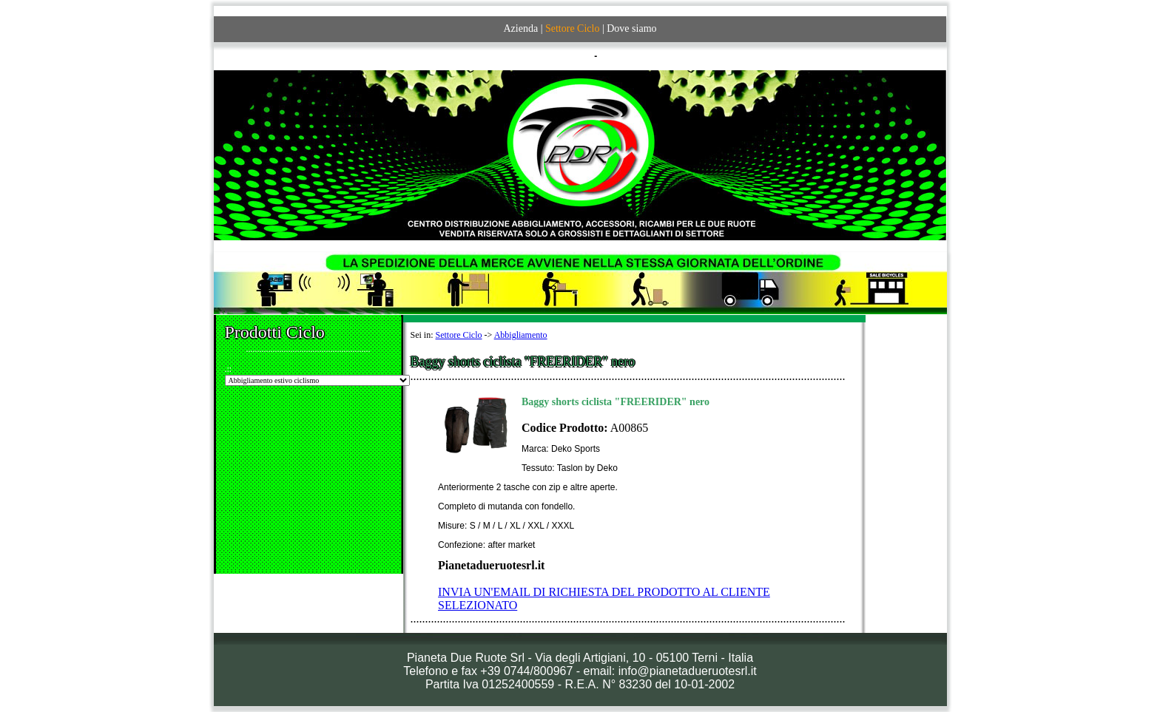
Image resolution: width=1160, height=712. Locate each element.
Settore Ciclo (459, 335)
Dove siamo (631, 28)
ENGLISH (619, 56)
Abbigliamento (520, 335)
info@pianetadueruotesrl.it (687, 671)
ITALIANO (571, 56)
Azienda (520, 28)
